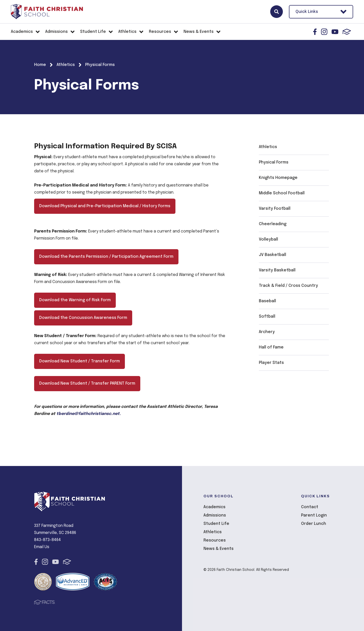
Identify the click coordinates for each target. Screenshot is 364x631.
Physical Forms (273, 162)
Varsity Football (274, 208)
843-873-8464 (47, 540)
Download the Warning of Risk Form (75, 300)
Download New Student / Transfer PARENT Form (87, 383)
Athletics (268, 147)
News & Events (218, 549)
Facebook (315, 32)
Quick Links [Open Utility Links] (321, 12)
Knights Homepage (278, 178)
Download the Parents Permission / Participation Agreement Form (106, 256)
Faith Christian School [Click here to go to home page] (47, 11)
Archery (267, 332)
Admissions (214, 515)
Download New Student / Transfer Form (79, 361)
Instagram (324, 32)
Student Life (216, 524)
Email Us (41, 547)
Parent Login (314, 515)
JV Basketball (272, 255)
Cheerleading (272, 224)
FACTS (347, 32)
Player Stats (271, 363)
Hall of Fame (271, 347)
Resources (214, 540)
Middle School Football (282, 193)
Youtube (334, 32)
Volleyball (268, 239)
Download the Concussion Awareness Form (83, 318)
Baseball (267, 301)
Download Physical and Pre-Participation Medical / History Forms (104, 206)
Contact (309, 507)
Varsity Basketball (277, 270)
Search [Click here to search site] (277, 11)
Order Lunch (313, 524)
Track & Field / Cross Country (288, 286)
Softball (267, 316)
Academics (214, 507)
